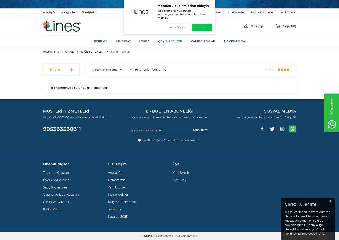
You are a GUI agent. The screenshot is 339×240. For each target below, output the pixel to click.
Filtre (61, 70)
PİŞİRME (100, 41)
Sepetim (114, 209)
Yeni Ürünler (117, 187)
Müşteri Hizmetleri (122, 202)
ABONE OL (201, 130)
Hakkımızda (117, 180)
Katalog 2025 (118, 217)
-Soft (146, 235)
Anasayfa (49, 51)
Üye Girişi (180, 180)
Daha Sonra (176, 27)
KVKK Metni (52, 209)
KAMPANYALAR (203, 41)
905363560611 (62, 129)
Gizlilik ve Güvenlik (56, 202)
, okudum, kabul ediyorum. (169, 140)
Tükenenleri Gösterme (148, 69)
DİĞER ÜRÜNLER (92, 51)
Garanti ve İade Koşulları (61, 195)
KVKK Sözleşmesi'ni (155, 140)
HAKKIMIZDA (234, 41)
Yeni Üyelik (181, 173)
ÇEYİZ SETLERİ (170, 41)
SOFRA (144, 41)
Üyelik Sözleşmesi (56, 180)
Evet (202, 27)
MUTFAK (123, 41)
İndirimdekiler (118, 195)
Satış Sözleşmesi (55, 187)
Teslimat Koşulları (56, 173)
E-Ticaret (156, 235)
